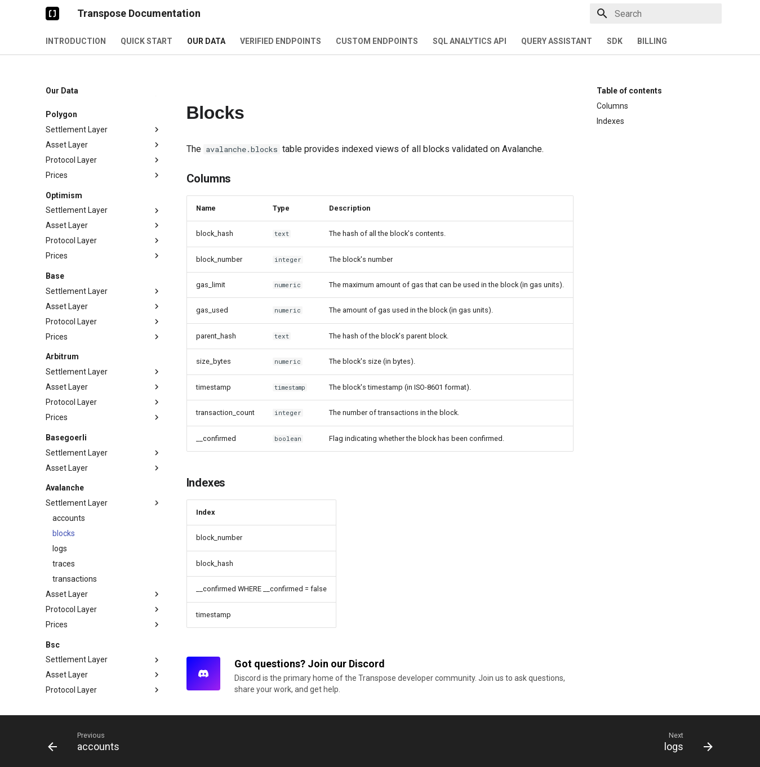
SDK (615, 41)
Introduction (76, 41)
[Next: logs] (684, 741)
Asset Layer (104, 146)
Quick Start (146, 41)
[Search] (656, 13)
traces (63, 484)
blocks (63, 453)
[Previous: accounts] (87, 741)
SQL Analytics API (469, 41)
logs (59, 469)
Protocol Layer (104, 161)
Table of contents (629, 90)
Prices (104, 96)
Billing (652, 41)
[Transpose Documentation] (52, 13)
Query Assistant (556, 41)
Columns (612, 105)
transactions (74, 499)
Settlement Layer (104, 131)
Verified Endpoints (280, 41)
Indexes (610, 121)
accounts (68, 438)
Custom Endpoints (377, 41)
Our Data (206, 41)
